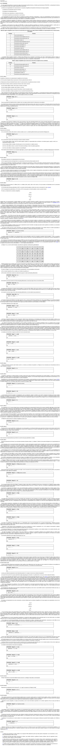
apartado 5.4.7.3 (56, 202)
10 (7, 728)
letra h (46, 576)
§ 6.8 (57, 241)
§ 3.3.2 (57, 379)
